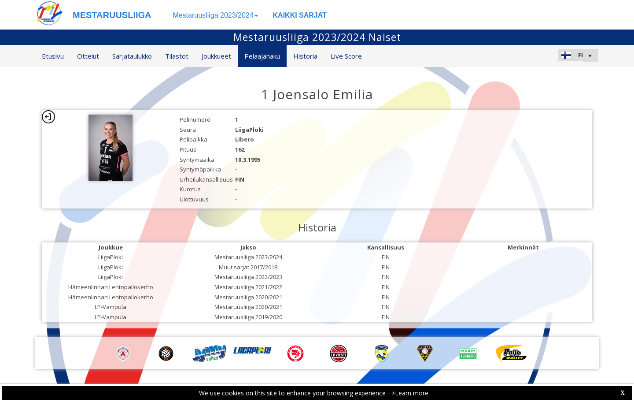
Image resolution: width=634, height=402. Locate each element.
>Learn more (409, 393)
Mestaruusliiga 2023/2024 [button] (215, 15)
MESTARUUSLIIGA (112, 15)
